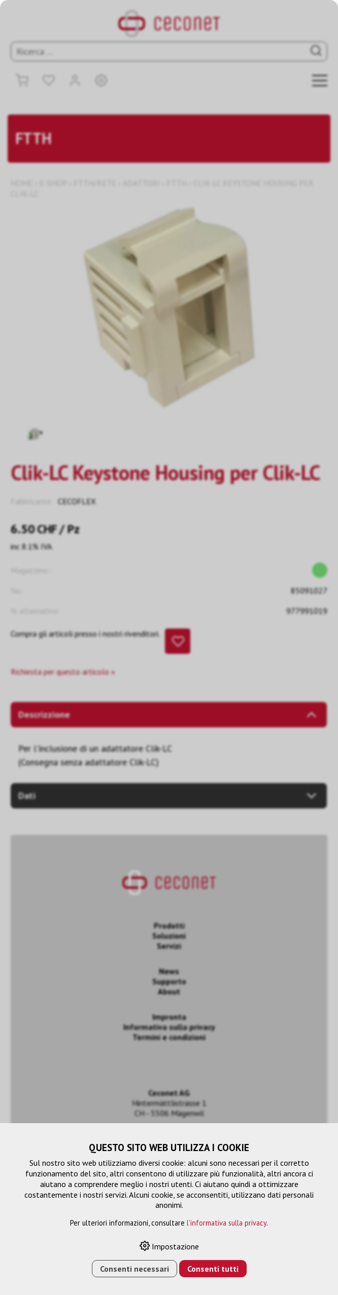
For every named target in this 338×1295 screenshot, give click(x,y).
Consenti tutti (213, 1269)
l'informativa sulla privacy (226, 1223)
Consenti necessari (134, 1269)
